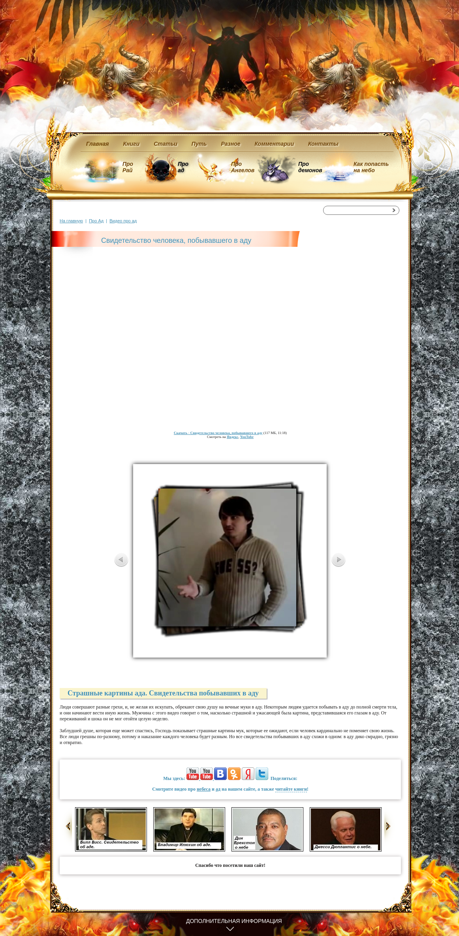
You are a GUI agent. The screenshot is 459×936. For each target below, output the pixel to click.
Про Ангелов (242, 167)
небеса (204, 789)
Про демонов (310, 167)
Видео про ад (123, 220)
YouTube (247, 437)
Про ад (183, 167)
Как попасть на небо (371, 167)
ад (218, 789)
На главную (71, 220)
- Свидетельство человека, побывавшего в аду (218, 433)
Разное (230, 144)
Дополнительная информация (234, 921)
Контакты (323, 144)
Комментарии (274, 144)
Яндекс (232, 437)
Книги (131, 144)
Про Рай (127, 167)
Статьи (165, 144)
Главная (97, 144)
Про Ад (96, 220)
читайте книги (291, 789)
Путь (199, 144)
